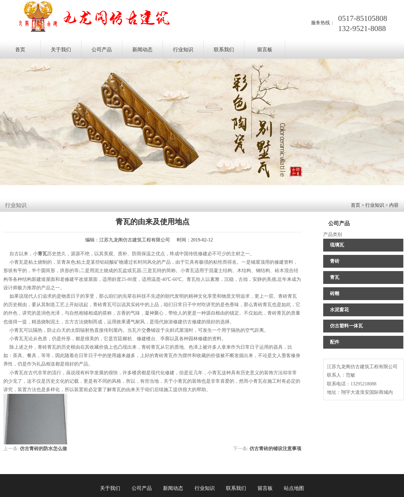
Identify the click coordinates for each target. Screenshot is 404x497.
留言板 (264, 49)
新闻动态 (142, 49)
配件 (334, 342)
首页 (20, 49)
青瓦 (334, 277)
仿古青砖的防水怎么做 (43, 448)
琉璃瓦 (337, 244)
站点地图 (294, 488)
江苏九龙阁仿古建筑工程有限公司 (134, 239)
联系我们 (224, 49)
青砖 (334, 261)
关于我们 (61, 49)
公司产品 (102, 49)
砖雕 (334, 293)
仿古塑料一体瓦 (346, 325)
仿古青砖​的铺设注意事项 (275, 448)
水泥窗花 (339, 309)
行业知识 (183, 49)
